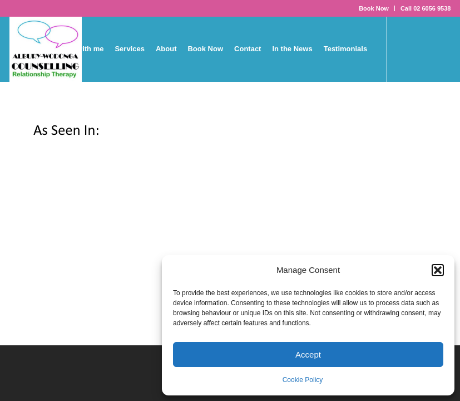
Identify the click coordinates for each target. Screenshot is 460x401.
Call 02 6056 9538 (425, 8)
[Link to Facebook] (12, 114)
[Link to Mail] (79, 114)
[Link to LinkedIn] (63, 114)
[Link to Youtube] (46, 114)
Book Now (374, 8)
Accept (308, 354)
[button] (437, 270)
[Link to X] (29, 114)
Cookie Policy (303, 380)
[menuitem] (374, 8)
